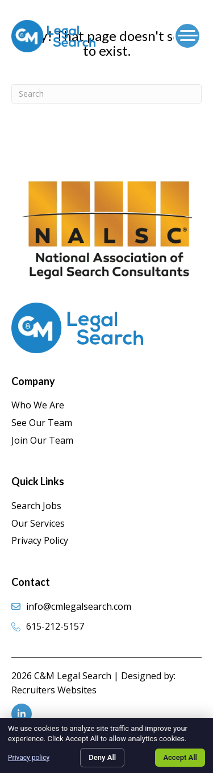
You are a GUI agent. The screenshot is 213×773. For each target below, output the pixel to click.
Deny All (102, 757)
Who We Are (37, 405)
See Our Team (41, 422)
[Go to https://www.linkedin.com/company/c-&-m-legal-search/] (21, 714)
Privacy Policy (39, 540)
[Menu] (187, 36)
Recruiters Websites (54, 690)
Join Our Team (42, 440)
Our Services (38, 523)
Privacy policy (28, 758)
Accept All (180, 757)
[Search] (106, 94)
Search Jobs (36, 505)
